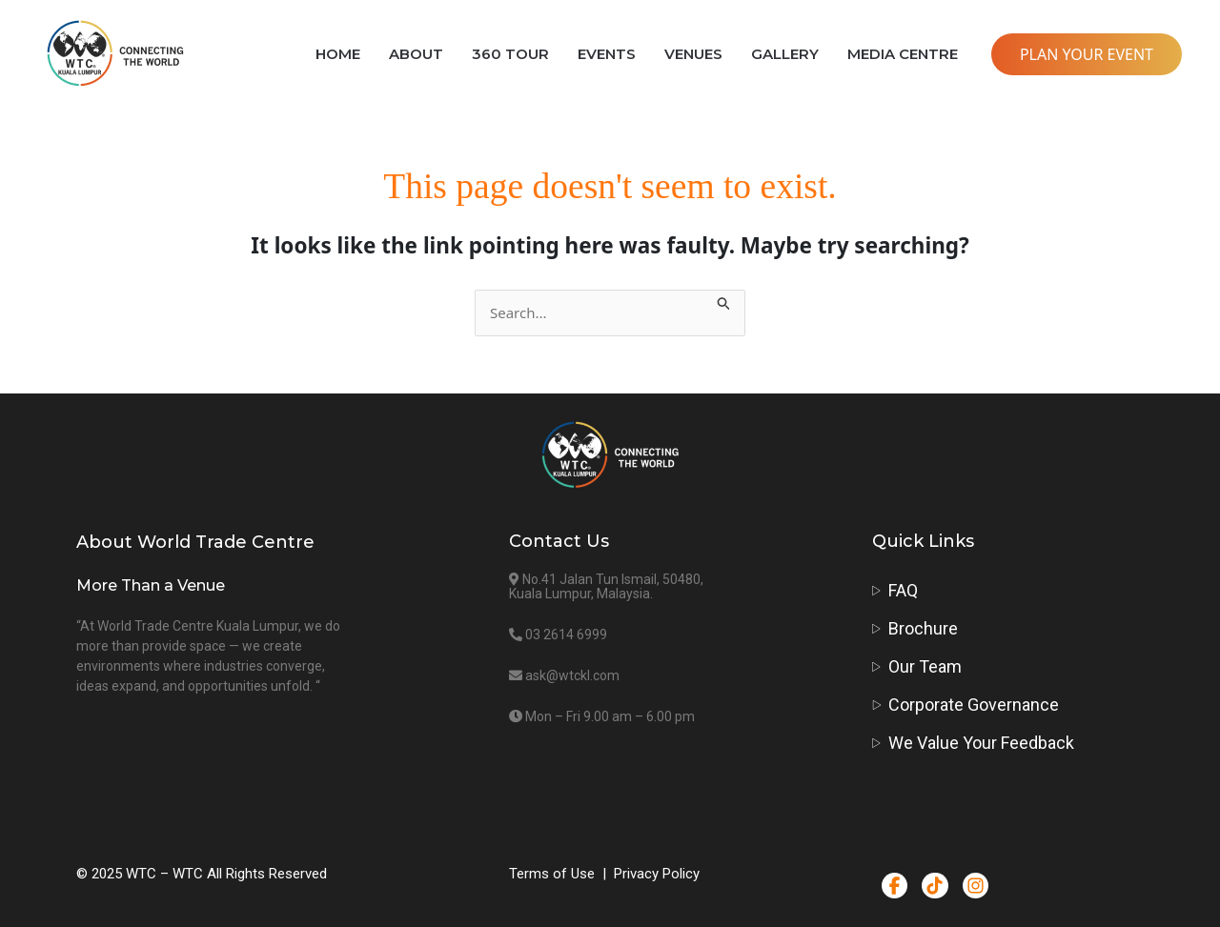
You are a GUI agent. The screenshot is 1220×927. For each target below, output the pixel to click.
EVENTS (607, 54)
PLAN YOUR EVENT (1086, 54)
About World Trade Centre (195, 542)
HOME (337, 54)
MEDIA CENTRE (902, 54)
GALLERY (785, 54)
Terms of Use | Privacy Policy (604, 873)
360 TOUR (510, 54)
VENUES (693, 54)
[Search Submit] (724, 301)
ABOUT (416, 54)
